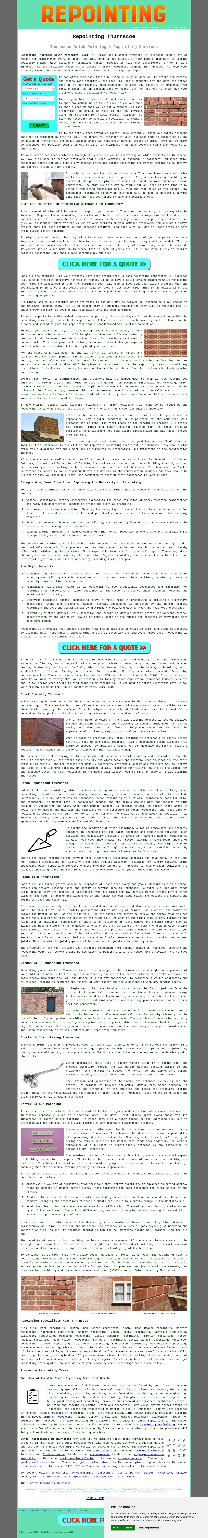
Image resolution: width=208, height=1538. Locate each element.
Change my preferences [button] (148, 1528)
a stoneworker (100, 1454)
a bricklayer (102, 1450)
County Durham (129, 1472)
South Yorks (126, 1476)
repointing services (90, 1432)
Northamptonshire (76, 1476)
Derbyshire (105, 1472)
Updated (67, 1510)
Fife (36, 1476)
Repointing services (127, 1347)
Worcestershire (82, 1472)
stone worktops (31, 1466)
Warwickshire (51, 1476)
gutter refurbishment (95, 1462)
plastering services (150, 1462)
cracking (169, 382)
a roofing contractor (119, 1466)
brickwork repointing (36, 1424)
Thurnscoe (55, 659)
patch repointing (51, 858)
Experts (78, 1510)
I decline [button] (128, 1528)
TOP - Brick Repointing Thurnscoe (46, 1483)
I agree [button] (116, 1528)
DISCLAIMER (180, 28)
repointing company (97, 193)
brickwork (169, 320)
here (137, 1359)
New (44, 1510)
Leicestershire (103, 1476)
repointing (120, 66)
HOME (135, 28)
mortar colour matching (61, 1119)
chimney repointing (58, 1416)
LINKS (145, 28)
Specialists (55, 1510)
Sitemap (22, 1510)
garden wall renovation (38, 1462)
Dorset (148, 1472)
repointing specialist (63, 1389)
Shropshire (59, 1472)
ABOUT (155, 28)
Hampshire (165, 1472)
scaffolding (29, 287)
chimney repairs (130, 1458)
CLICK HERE (106, 687)
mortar (182, 81)
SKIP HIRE (73, 1466)
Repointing (35, 1510)
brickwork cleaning (149, 1450)
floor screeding (54, 1454)
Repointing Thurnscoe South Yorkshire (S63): (55, 55)
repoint (90, 211)
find (33, 1328)
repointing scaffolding (157, 1424)
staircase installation (77, 1458)
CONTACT (166, 28)
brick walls (111, 1092)
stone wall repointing (114, 1389)
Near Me (88, 1510)
